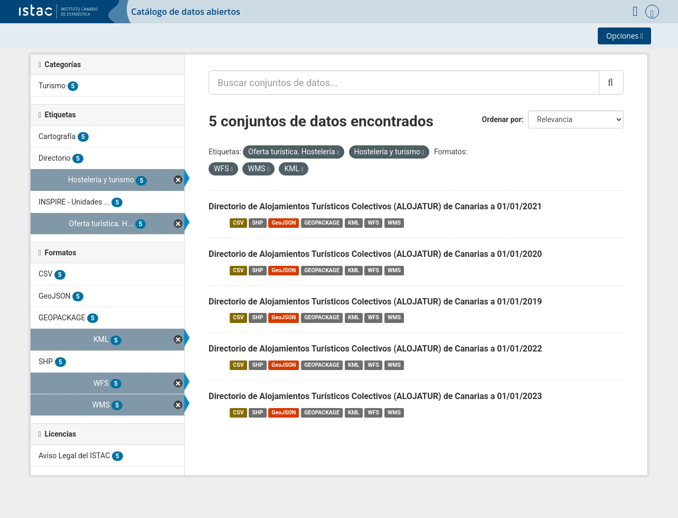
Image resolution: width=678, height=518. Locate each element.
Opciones (624, 36)
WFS (373, 222)
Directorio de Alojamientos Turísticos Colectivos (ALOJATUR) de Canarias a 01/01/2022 (375, 349)
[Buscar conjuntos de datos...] (404, 82)
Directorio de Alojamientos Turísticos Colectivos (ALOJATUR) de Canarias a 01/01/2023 (375, 396)
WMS (394, 222)
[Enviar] (611, 82)
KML (354, 222)
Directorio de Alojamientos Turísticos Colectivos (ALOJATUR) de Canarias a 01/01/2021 (375, 206)
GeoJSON (283, 222)
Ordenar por (502, 119)
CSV (238, 222)
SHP (257, 222)
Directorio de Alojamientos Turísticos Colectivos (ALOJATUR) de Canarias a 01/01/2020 (375, 254)
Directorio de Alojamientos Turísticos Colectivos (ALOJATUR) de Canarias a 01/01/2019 (375, 302)
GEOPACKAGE (322, 222)
